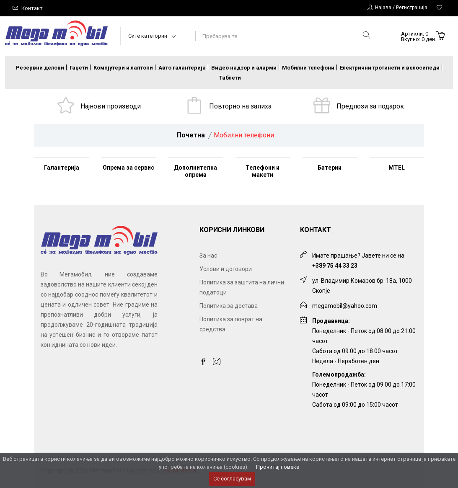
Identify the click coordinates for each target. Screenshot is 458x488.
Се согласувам (232, 478)
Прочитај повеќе (277, 467)
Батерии (330, 167)
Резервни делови (40, 67)
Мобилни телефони (308, 67)
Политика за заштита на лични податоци (241, 287)
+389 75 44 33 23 (334, 265)
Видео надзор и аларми (244, 67)
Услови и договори (225, 269)
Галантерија (61, 167)
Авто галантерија (182, 67)
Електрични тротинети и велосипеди (390, 67)
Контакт (32, 8)
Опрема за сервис (128, 167)
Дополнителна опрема (195, 171)
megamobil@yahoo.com (344, 305)
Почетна (191, 135)
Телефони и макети (262, 171)
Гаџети (79, 67)
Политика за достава (228, 305)
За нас (208, 255)
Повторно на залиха (240, 106)
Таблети (230, 77)
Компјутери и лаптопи (123, 67)
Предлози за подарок (370, 106)
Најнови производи (110, 106)
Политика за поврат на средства (230, 324)
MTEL (396, 167)
